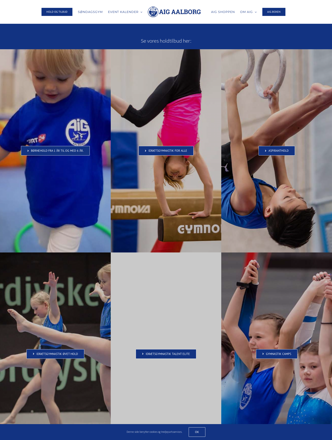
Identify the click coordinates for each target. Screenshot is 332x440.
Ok (197, 432)
